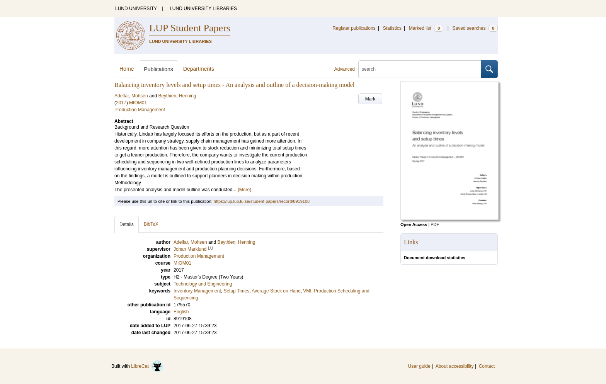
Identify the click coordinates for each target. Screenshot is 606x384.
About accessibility (455, 366)
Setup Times (236, 291)
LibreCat (147, 366)
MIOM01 (138, 102)
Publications (158, 69)
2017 (121, 102)
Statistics (392, 28)
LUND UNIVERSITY (136, 8)
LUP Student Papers (189, 28)
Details (126, 224)
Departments (198, 69)
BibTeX (151, 224)
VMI (307, 291)
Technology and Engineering (203, 284)
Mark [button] (370, 99)
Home (126, 69)
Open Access (413, 224)
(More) (244, 189)
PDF (435, 224)
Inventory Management (197, 291)
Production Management (139, 109)
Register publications (353, 28)
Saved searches (475, 28)
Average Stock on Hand (276, 291)
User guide (419, 366)
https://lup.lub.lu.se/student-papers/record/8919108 (262, 201)
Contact (487, 366)
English (181, 311)
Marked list (426, 28)
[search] (419, 69)
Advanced (344, 69)
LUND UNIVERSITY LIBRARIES (203, 8)
